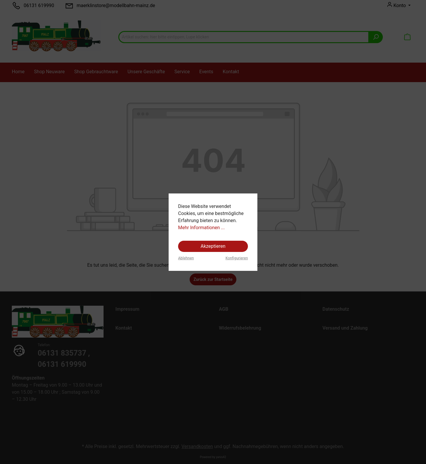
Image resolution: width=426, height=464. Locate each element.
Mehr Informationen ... (201, 227)
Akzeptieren (213, 246)
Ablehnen (186, 258)
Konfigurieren (236, 258)
